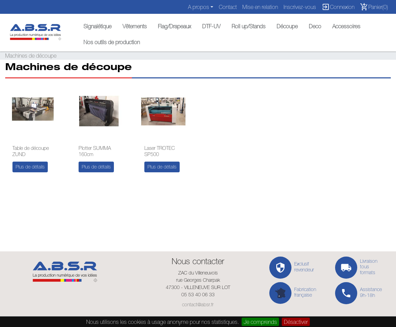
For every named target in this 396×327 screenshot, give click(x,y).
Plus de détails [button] (30, 167)
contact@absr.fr (198, 304)
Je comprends (260, 322)
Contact (228, 7)
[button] (97, 24)
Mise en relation (260, 7)
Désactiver (296, 322)
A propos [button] (198, 7)
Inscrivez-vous (300, 7)
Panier (374, 7)
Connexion (338, 7)
